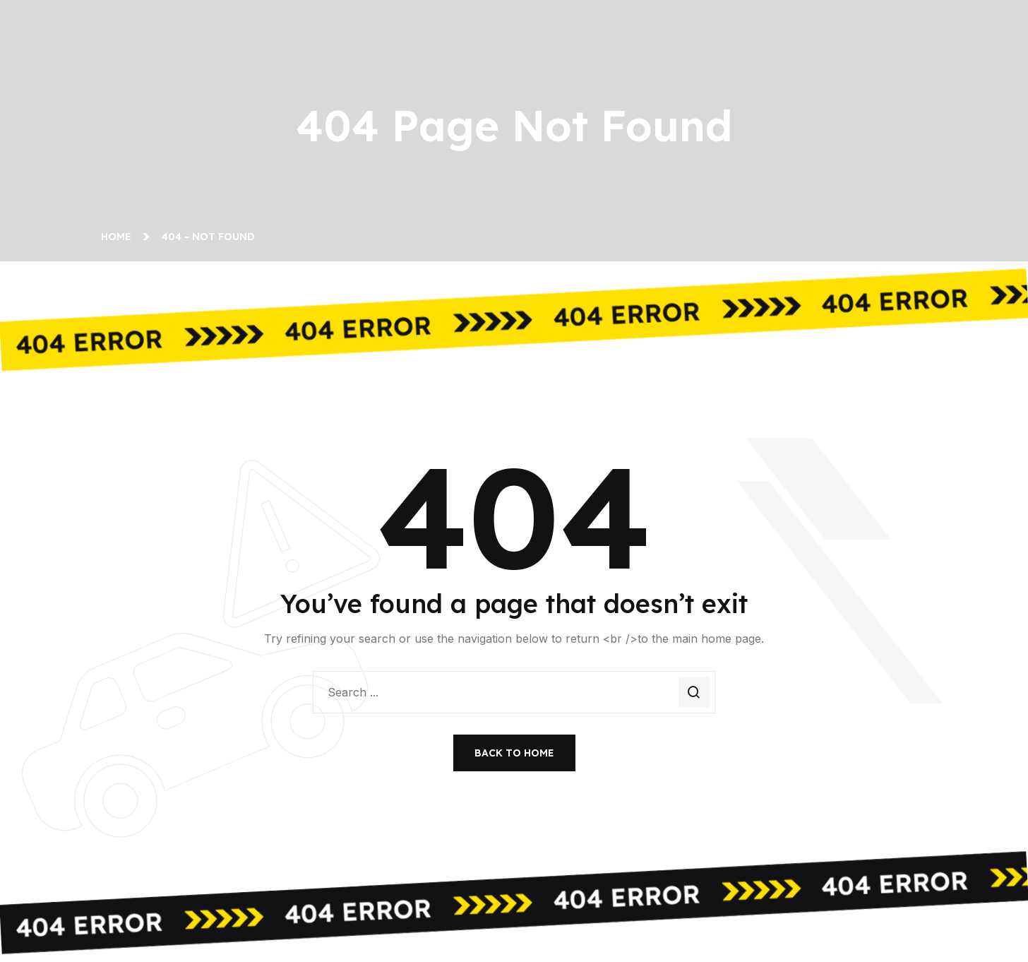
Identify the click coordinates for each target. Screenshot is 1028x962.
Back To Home (514, 753)
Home (119, 236)
